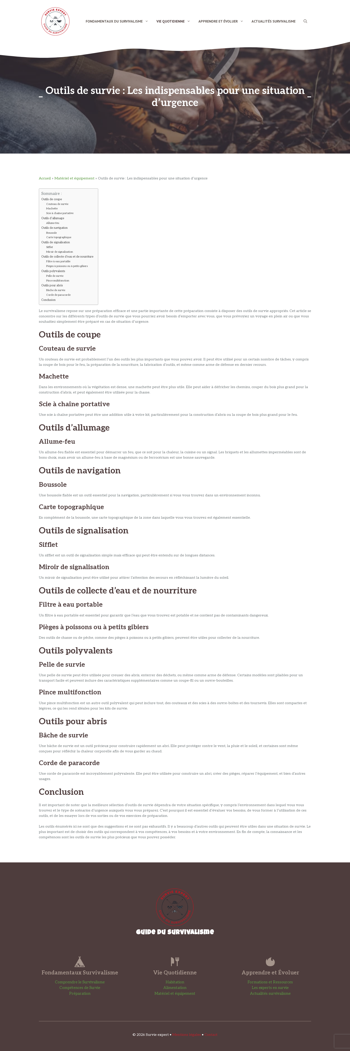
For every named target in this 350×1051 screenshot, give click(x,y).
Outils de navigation (54, 228)
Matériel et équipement (74, 178)
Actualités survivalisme (270, 993)
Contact (210, 1035)
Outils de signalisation (55, 242)
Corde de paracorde (58, 294)
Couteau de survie (57, 204)
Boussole (51, 232)
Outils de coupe (51, 199)
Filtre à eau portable (58, 261)
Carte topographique (58, 237)
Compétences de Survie (79, 988)
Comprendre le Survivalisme (80, 982)
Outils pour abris (52, 285)
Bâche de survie (55, 290)
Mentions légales (186, 1035)
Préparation (79, 993)
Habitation (175, 982)
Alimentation (174, 988)
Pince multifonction (57, 280)
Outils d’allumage (52, 218)
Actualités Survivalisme (274, 21)
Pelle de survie (54, 275)
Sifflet (49, 247)
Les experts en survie (270, 988)
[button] (305, 21)
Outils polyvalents (53, 271)
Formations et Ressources (270, 982)
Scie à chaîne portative (59, 213)
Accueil (45, 178)
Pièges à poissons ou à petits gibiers (67, 266)
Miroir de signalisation (59, 251)
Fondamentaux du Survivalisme (119, 21)
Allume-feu (52, 223)
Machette (52, 208)
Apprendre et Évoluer (223, 21)
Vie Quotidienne (175, 21)
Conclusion (48, 300)
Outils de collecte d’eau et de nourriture (67, 256)
